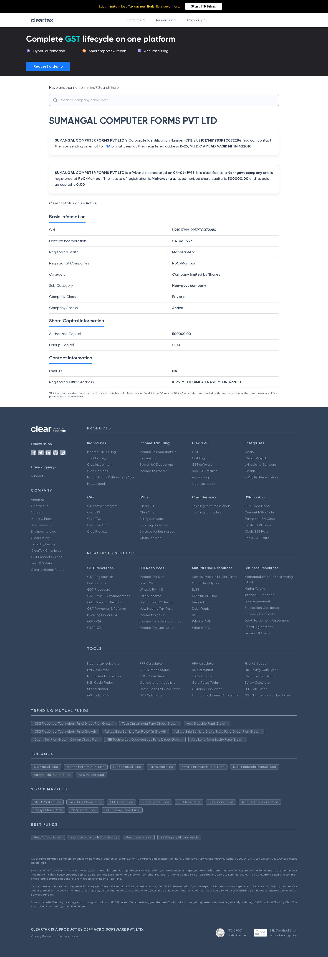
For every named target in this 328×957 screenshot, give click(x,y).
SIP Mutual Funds (205, 596)
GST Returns (96, 583)
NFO (195, 615)
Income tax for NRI (153, 471)
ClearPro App (97, 531)
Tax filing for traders (206, 512)
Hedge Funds (202, 602)
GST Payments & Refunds (106, 608)
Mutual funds (96, 483)
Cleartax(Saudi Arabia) (48, 569)
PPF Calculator (151, 663)
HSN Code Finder (257, 506)
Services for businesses (157, 531)
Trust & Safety (41, 563)
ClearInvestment (100, 464)
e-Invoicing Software (260, 464)
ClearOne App (150, 538)
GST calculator (98, 695)
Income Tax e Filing (101, 452)
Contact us (39, 506)
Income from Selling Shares (160, 621)
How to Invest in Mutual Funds (214, 577)
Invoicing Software (154, 525)
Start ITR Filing (203, 6)
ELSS (195, 589)
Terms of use (68, 936)
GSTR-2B (94, 621)
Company (197, 20)
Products (137, 20)
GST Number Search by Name (267, 695)
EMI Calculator (98, 670)
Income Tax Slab (152, 577)
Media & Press (41, 518)
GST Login (199, 458)
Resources (167, 20)
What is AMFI (201, 621)
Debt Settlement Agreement (267, 620)
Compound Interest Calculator (215, 695)
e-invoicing (200, 477)
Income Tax (148, 458)
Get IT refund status (260, 676)
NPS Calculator (151, 695)
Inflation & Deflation (259, 595)
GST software (202, 464)
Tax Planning (96, 458)
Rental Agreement (259, 627)
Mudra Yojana (255, 588)
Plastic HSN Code (258, 525)
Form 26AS (148, 583)
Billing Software (151, 518)
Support (37, 476)
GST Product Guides (46, 557)
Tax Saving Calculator (261, 670)
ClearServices (97, 471)
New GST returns (204, 471)
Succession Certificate (262, 607)
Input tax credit (203, 483)
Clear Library (40, 538)
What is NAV (201, 628)
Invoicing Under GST (102, 615)
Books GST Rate (257, 538)
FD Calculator (202, 676)
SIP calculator (97, 689)
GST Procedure (98, 589)
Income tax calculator (104, 663)
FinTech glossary (43, 544)
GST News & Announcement (108, 596)
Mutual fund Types (205, 583)
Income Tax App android (158, 452)
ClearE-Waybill (256, 458)
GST (195, 452)
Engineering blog (43, 531)
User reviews (40, 525)
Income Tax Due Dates (157, 628)
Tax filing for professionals (211, 506)
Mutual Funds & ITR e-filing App (110, 477)
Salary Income (150, 596)
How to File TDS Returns (158, 602)
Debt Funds (200, 608)
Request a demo (48, 66)
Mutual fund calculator (104, 676)
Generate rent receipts (157, 682)
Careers (37, 512)
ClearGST (252, 452)
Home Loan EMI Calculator (160, 689)
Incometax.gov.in (152, 615)
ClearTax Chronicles (46, 550)
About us (38, 499)
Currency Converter (207, 689)
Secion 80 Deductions (157, 464)
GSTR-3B (94, 628)
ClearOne (147, 512)
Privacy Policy (41, 936)
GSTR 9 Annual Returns (104, 602)
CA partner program (102, 506)
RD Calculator (202, 670)
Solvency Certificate (260, 614)
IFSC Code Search (154, 676)
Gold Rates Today (206, 682)
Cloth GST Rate (257, 531)
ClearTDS (252, 471)
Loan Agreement (257, 601)
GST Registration (100, 577)
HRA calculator (203, 663)
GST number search (155, 670)
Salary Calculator (258, 682)
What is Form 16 (151, 589)
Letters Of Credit (257, 633)
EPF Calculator (256, 689)
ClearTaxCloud (98, 525)
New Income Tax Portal (157, 608)
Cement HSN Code (259, 512)
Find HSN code (256, 663)
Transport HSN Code (260, 518)
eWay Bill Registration (261, 477)
